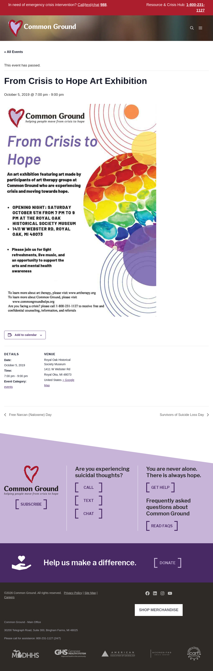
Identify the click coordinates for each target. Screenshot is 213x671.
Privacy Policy (73, 593)
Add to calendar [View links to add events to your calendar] (26, 335)
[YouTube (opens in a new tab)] (169, 593)
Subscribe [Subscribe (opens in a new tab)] (34, 503)
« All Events (13, 52)
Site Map (90, 593)
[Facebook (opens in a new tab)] (147, 593)
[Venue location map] (106, 375)
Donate (168, 563)
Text (88, 500)
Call (81, 5)
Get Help (160, 487)
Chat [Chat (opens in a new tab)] (92, 513)
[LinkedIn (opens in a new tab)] (154, 593)
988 (103, 5)
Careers (9, 597)
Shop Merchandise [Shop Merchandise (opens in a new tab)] (160, 609)
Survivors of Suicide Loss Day (182, 415)
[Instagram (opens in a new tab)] (162, 593)
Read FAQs (162, 526)
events (8, 386)
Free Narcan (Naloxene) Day (30, 415)
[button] (192, 28)
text (88, 5)
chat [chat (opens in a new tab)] (95, 5)
